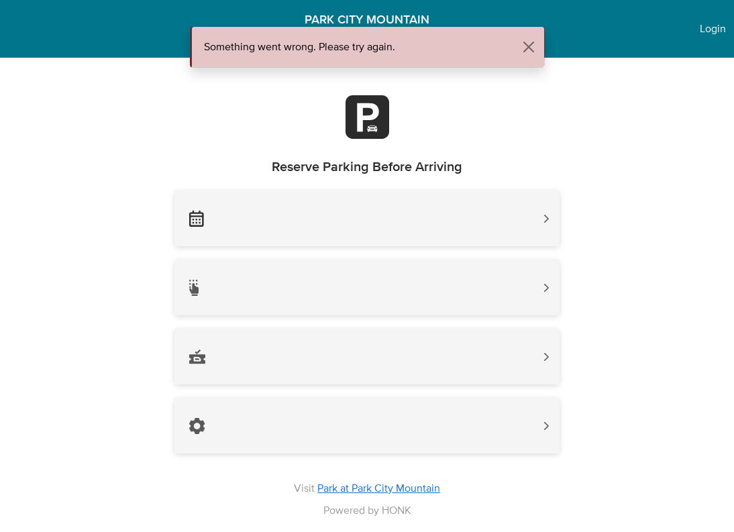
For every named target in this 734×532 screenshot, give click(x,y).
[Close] (529, 47)
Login (713, 28)
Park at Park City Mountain (378, 488)
